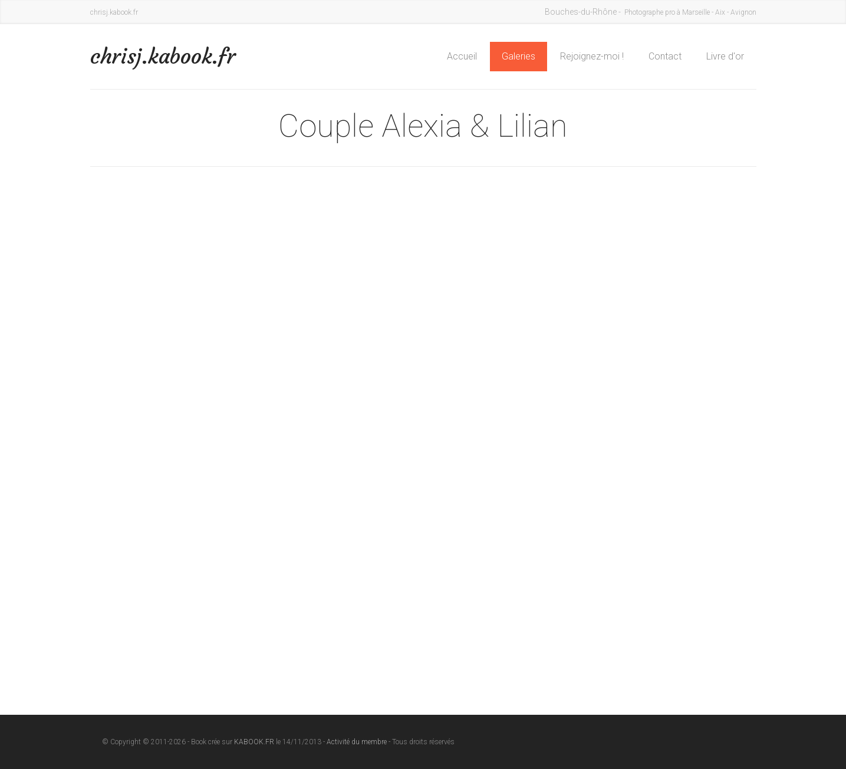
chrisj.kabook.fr (163, 56)
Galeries (518, 56)
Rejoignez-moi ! (592, 56)
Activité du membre (357, 742)
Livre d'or (725, 56)
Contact (665, 56)
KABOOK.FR (254, 742)
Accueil (462, 56)
